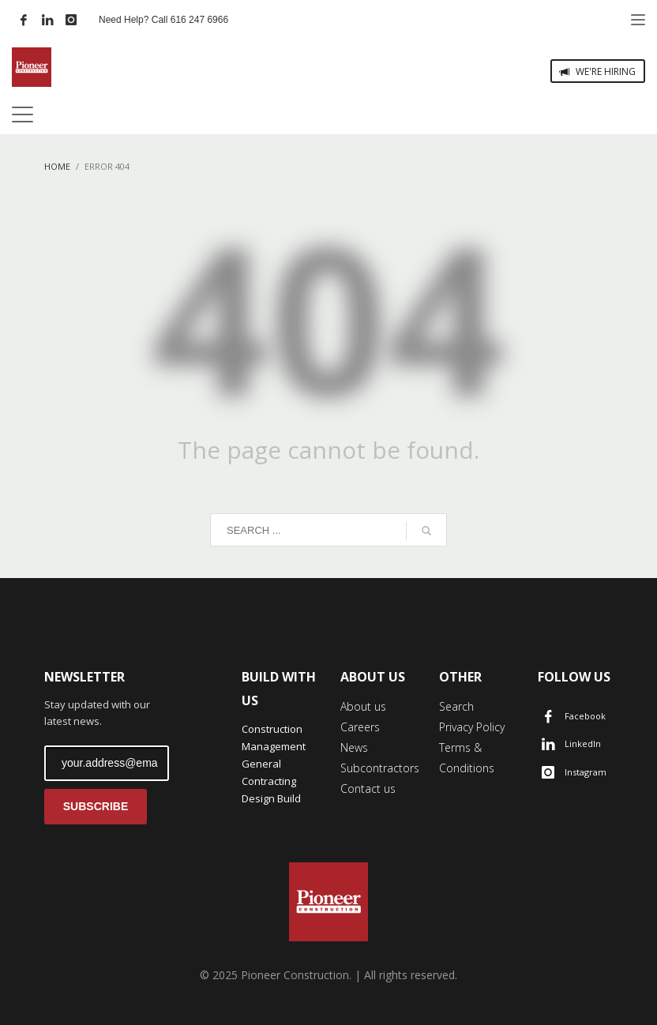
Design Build (271, 798)
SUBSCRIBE (95, 806)
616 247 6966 (199, 19)
